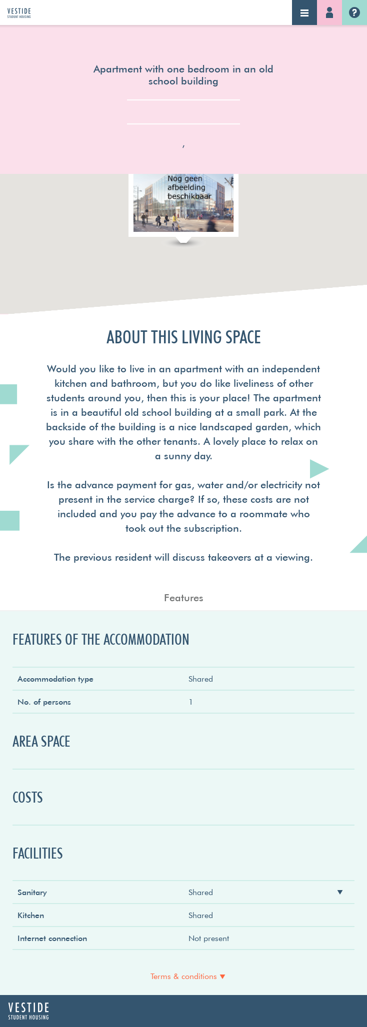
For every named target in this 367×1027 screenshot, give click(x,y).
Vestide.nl (354, 12)
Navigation (304, 12)
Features (184, 597)
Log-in (329, 12)
